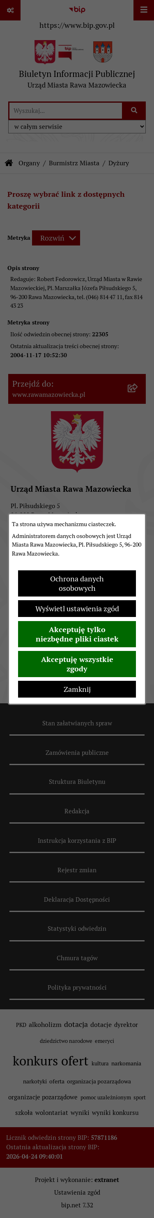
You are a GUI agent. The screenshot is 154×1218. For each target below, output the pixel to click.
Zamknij (77, 689)
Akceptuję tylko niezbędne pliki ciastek (77, 634)
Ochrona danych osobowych (77, 583)
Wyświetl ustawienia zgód (77, 608)
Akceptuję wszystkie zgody (77, 664)
